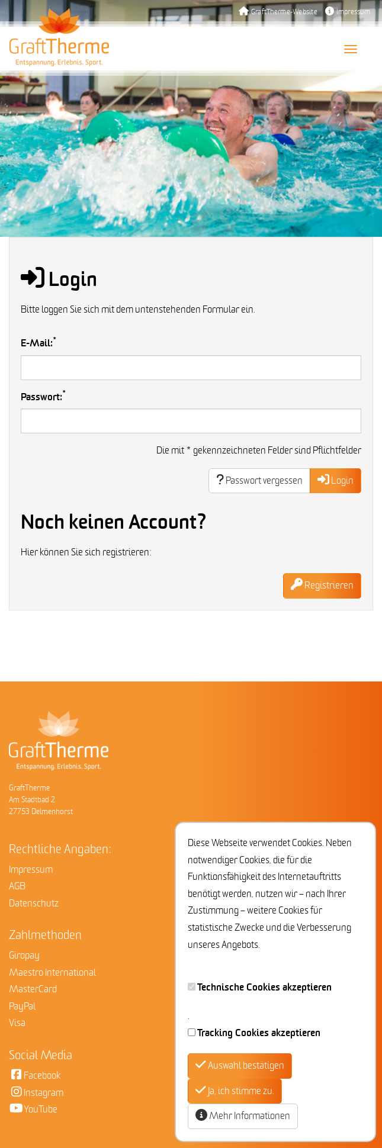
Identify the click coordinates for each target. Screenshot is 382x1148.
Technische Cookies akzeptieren (264, 987)
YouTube (33, 1109)
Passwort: (43, 396)
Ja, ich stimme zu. (234, 1091)
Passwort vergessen (259, 480)
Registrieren (322, 585)
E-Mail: (39, 342)
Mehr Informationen (242, 1116)
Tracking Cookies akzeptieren (258, 1033)
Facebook (34, 1075)
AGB (17, 886)
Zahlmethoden (45, 935)
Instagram (36, 1092)
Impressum (347, 12)
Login (335, 480)
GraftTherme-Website (278, 12)
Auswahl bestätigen (239, 1065)
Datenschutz (34, 903)
